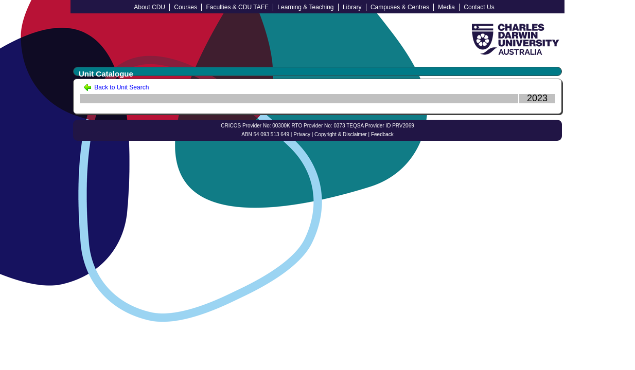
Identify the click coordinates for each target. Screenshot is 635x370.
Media (446, 7)
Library (352, 7)
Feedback (382, 134)
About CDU (149, 7)
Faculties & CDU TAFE (237, 7)
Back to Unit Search (116, 87)
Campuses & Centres (400, 7)
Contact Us (479, 7)
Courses (185, 7)
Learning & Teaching (305, 7)
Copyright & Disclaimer (340, 134)
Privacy (301, 134)
